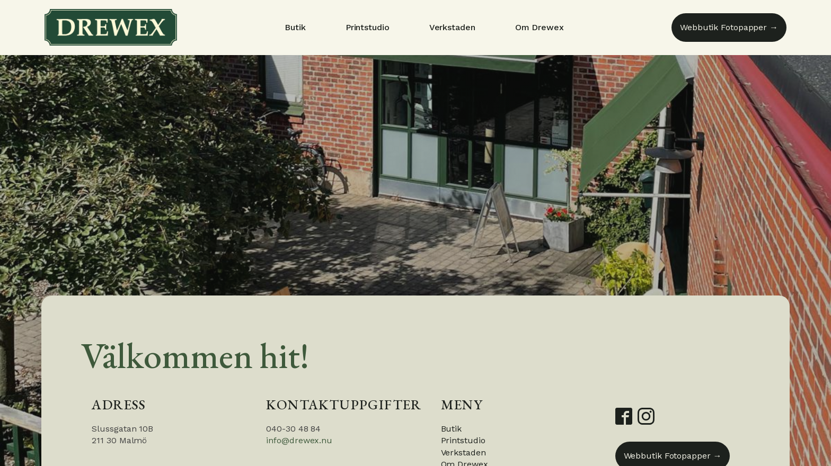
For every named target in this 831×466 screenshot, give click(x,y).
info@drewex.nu (299, 440)
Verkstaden (452, 27)
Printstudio (368, 27)
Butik (295, 27)
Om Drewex (539, 27)
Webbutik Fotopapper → (729, 27)
